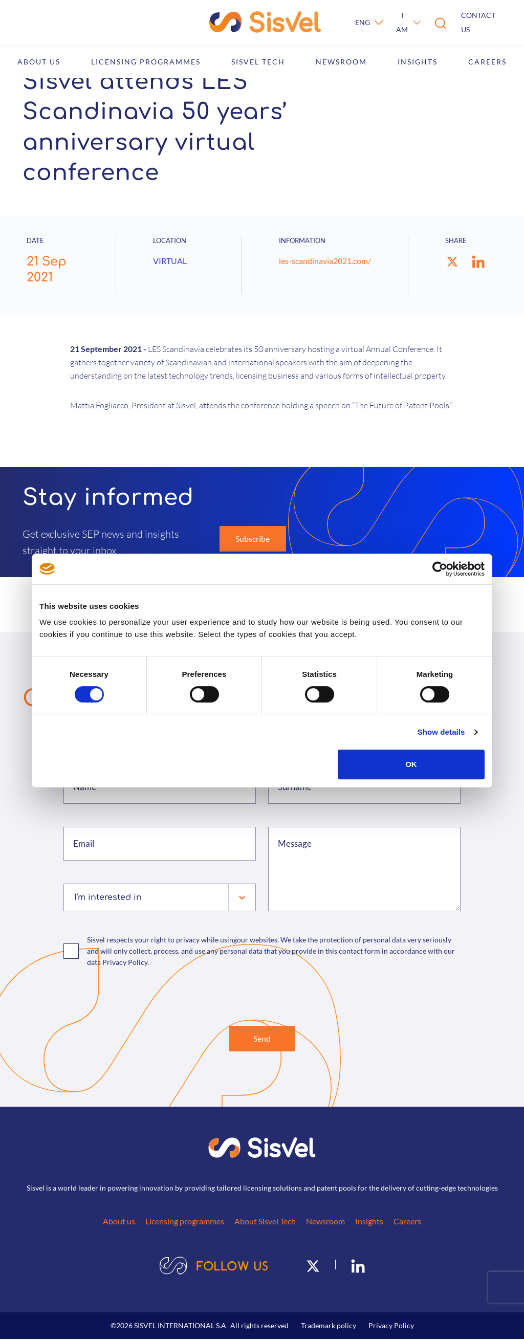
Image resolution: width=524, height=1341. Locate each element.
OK (411, 764)
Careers (487, 61)
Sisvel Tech (258, 61)
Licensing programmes (146, 61)
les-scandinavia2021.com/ (325, 261)
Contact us (478, 22)
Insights (418, 61)
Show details (441, 732)
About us (38, 61)
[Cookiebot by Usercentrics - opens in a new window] (440, 569)
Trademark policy (328, 1327)
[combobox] (75, 897)
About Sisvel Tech (265, 1223)
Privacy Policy (391, 1327)
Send (262, 1039)
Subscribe (252, 538)
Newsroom (341, 61)
